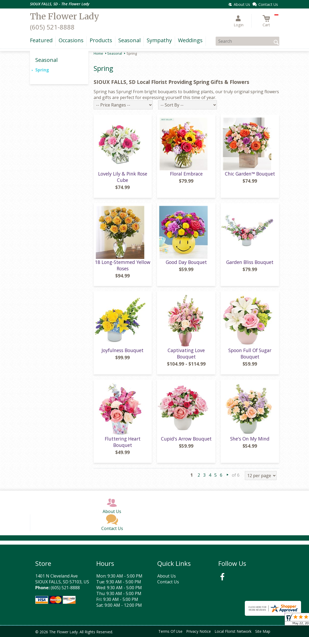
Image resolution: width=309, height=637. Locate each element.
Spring (42, 70)
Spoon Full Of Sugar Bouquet (249, 353)
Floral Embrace (186, 173)
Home (98, 53)
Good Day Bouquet (186, 262)
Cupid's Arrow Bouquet (186, 438)
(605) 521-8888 (52, 27)
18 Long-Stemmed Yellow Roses (122, 265)
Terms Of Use (170, 631)
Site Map (262, 631)
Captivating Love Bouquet (186, 353)
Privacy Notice (198, 631)
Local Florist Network (233, 631)
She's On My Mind (249, 438)
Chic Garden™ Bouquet (250, 173)
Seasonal (114, 53)
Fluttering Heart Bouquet (123, 441)
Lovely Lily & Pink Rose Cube (122, 176)
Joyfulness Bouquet (122, 350)
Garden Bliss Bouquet (249, 262)
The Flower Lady (64, 16)
